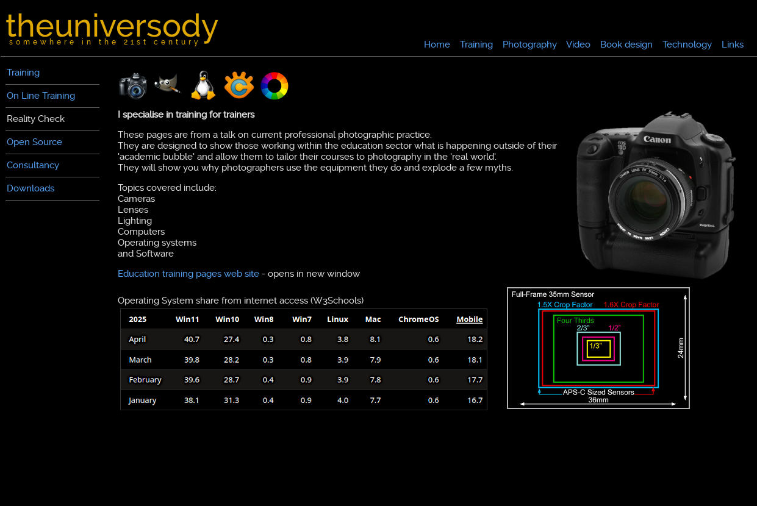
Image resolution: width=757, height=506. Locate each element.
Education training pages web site (188, 273)
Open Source (34, 142)
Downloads (30, 188)
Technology (687, 44)
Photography (530, 44)
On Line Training (41, 95)
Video (578, 44)
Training (476, 44)
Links (733, 44)
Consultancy (33, 165)
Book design (626, 44)
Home (437, 44)
